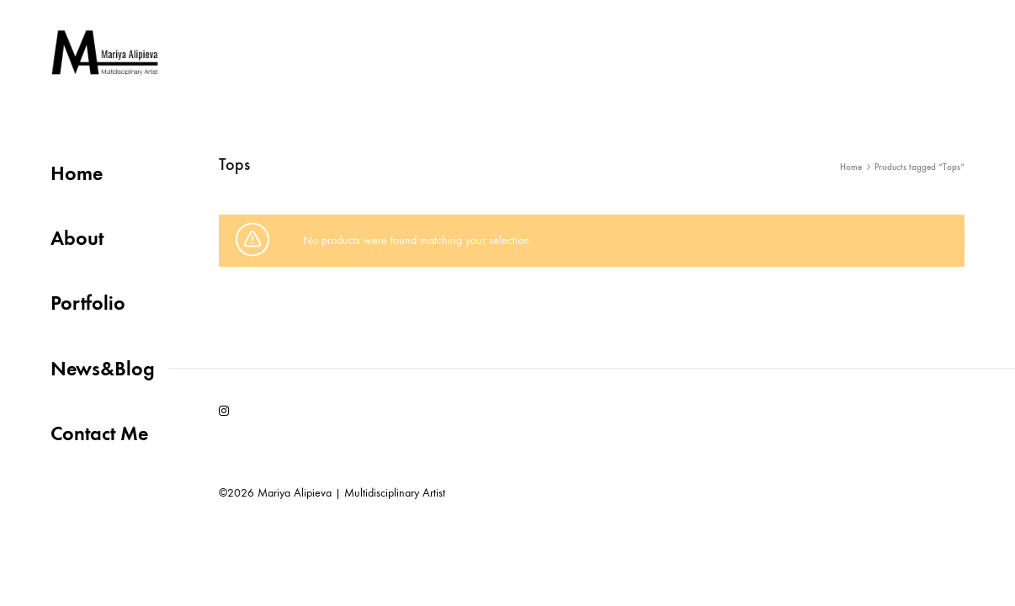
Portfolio (87, 302)
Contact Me (99, 433)
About (77, 238)
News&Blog (102, 368)
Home (76, 173)
